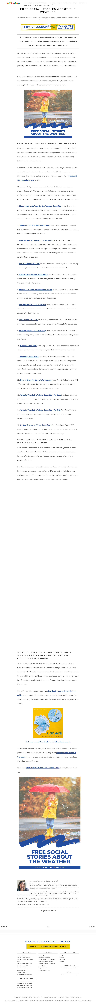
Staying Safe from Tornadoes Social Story (36, 289)
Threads (47, 904)
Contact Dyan (41, 955)
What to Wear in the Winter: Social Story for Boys (40, 395)
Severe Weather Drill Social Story (32, 330)
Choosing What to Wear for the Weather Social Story (40, 206)
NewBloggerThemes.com (44, 1001)
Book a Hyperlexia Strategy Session (47, 959)
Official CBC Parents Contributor (68, 968)
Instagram (30, 904)
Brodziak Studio (17, 1001)
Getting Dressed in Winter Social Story (35, 425)
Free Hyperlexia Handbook (23, 957)
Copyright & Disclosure (44, 968)
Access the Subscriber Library (24, 974)
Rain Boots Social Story (28, 320)
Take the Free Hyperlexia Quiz (45, 961)
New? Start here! (21, 955)
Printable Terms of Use (44, 970)
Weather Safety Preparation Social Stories (36, 240)
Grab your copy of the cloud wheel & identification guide (48, 742)
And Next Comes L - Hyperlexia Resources (41, 997)
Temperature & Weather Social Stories (34, 225)
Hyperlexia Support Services (24, 965)
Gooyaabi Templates (70, 1001)
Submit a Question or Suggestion (46, 963)
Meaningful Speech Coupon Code (25, 981)
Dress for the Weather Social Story (33, 274)
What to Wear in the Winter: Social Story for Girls (40, 410)
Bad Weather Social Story (29, 264)
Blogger (88, 1001)
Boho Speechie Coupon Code (24, 985)
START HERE (28, 3)
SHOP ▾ (36, 5)
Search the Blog (21, 972)
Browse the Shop (21, 970)
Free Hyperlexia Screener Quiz (24, 963)
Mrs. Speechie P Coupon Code (24, 983)
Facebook (41, 904)
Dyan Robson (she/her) (50, 881)
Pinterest (36, 904)
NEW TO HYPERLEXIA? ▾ (40, 3)
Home (48, 926)
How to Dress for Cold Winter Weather (36, 380)
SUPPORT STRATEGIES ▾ (70, 3)
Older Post (92, 926)
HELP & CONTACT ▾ (45, 5)
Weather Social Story (28, 346)
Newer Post (4, 926)
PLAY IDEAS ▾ (28, 5)
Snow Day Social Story (29, 356)
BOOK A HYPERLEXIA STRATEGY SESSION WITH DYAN (48, 946)
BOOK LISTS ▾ (83, 3)
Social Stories (51, 911)
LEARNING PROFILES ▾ (55, 3)
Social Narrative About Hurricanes (32, 305)
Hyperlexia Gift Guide (22, 968)
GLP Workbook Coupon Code (24, 987)
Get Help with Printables (44, 957)
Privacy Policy (41, 965)
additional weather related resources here (42, 768)
